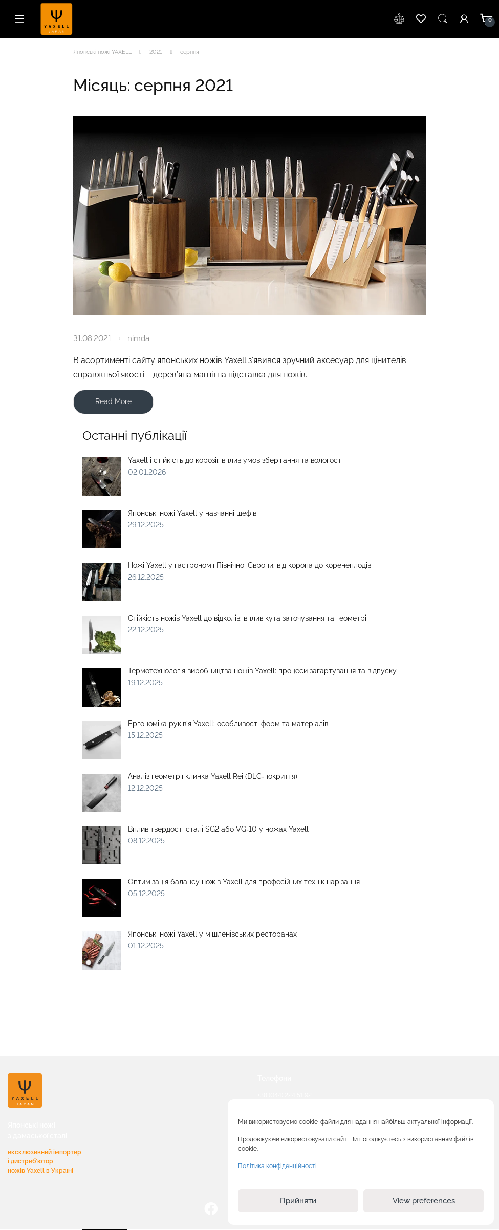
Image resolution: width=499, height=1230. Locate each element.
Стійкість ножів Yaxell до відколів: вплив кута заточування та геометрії (248, 618)
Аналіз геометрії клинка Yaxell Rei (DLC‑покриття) (212, 776)
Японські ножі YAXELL (102, 52)
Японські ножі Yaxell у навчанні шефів (192, 513)
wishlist (399, 19)
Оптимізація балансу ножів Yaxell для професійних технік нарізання (244, 882)
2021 (155, 52)
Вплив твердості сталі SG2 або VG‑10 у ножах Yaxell (218, 829)
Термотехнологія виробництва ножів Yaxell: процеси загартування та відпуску (262, 671)
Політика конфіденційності (277, 1166)
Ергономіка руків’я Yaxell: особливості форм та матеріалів (228, 723)
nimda (138, 338)
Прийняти (298, 1200)
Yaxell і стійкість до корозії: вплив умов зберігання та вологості (235, 460)
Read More (113, 401)
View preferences (424, 1200)
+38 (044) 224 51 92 (284, 1095)
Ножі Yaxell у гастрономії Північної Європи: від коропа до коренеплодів (249, 565)
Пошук (442, 19)
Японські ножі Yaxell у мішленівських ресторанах (212, 934)
